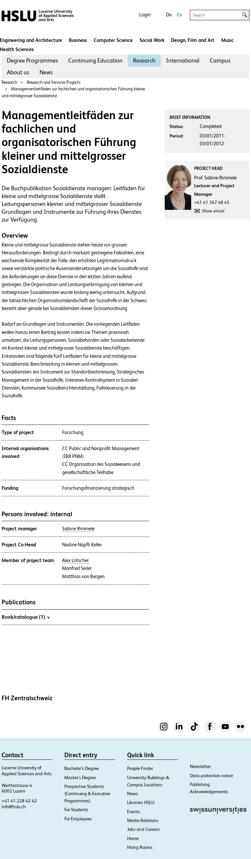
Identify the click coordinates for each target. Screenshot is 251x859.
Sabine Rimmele (78, 528)
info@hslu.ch (14, 806)
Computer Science (113, 40)
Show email (213, 210)
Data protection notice (211, 775)
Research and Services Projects (53, 82)
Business (78, 40)
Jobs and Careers (143, 829)
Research (144, 60)
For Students (76, 809)
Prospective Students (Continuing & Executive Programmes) (87, 793)
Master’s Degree (80, 777)
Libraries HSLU (141, 802)
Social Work (152, 40)
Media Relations (143, 820)
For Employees (78, 818)
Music (227, 40)
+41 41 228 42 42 (19, 800)
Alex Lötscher (75, 560)
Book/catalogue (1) (26, 616)
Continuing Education (95, 60)
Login (145, 14)
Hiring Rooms (140, 847)
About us (18, 72)
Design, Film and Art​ (192, 40)
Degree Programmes (32, 60)
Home (133, 838)
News (46, 72)
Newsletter (200, 766)
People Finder (140, 768)
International (182, 60)
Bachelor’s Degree (81, 768)
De (169, 14)
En (179, 14)
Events (133, 811)
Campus (220, 60)
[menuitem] (32, 60)
